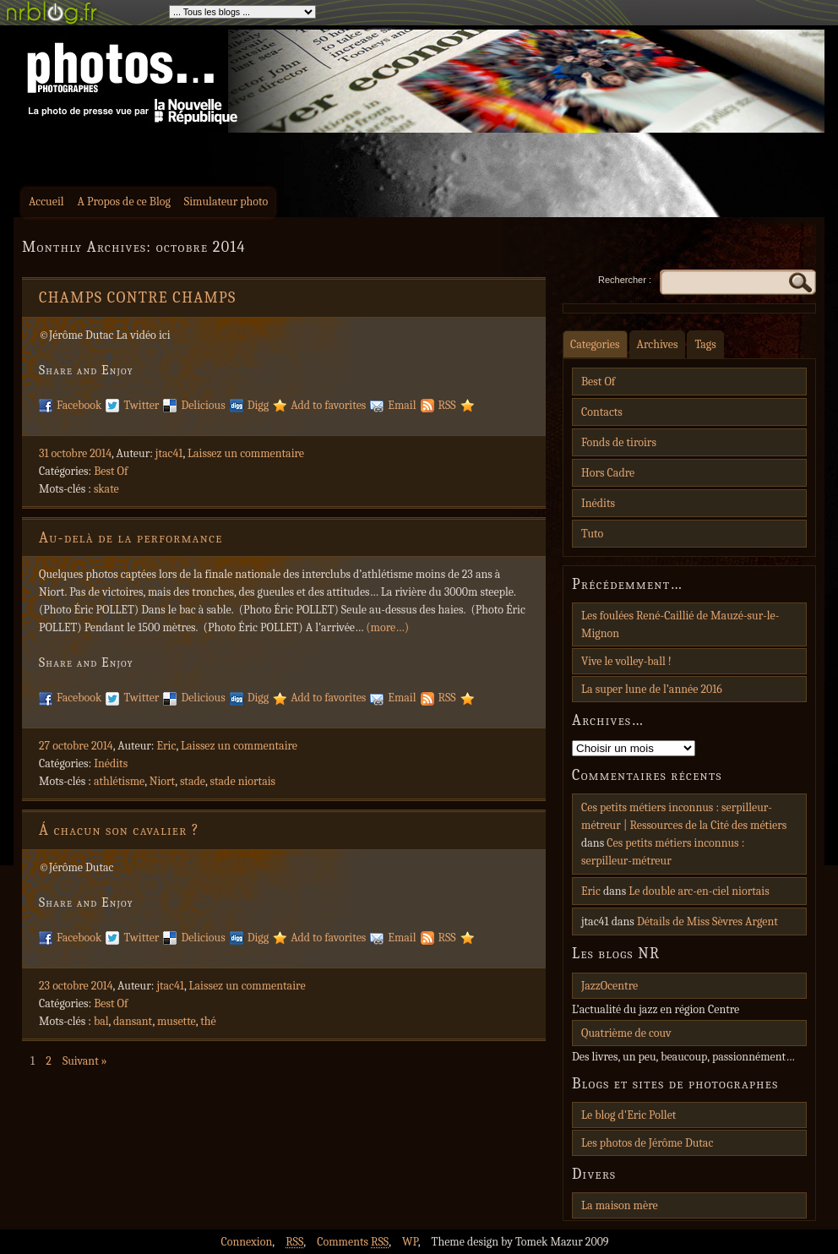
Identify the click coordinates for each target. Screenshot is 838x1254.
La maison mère (619, 1205)
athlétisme (119, 781)
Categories (595, 344)
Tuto (592, 533)
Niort (163, 781)
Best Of (111, 471)
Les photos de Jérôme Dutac (647, 1143)
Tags (705, 344)
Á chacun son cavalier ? (119, 830)
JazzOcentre (609, 986)
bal (101, 1021)
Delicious (203, 405)
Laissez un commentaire (246, 453)
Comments (353, 1242)
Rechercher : (624, 280)
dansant (132, 1021)
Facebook (79, 405)
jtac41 (169, 453)
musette (176, 1021)
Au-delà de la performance (131, 538)
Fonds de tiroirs (618, 442)
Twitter (141, 405)
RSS (447, 405)
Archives (657, 344)
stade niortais (242, 781)
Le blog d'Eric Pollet (628, 1115)
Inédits (111, 763)
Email (402, 405)
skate (106, 489)
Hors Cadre (607, 473)
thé (207, 1021)
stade (192, 781)
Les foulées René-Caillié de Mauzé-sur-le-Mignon (680, 624)
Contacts (602, 412)
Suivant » (85, 1061)
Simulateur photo (226, 201)
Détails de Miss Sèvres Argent (707, 921)
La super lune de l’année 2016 (651, 689)
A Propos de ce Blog (124, 201)
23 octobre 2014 (76, 986)
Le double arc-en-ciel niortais (699, 891)
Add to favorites (328, 405)
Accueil (46, 201)
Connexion (246, 1242)
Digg (258, 405)
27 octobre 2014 (76, 746)
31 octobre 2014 (75, 453)
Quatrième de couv (626, 1033)
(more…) (387, 627)
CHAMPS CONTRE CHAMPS (138, 298)
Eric (167, 746)
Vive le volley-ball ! (626, 661)
